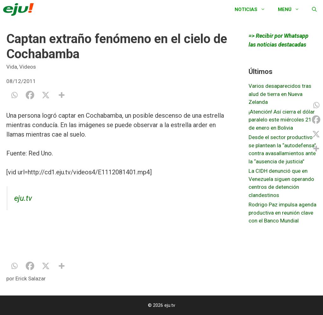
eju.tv (23, 198)
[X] (45, 95)
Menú (292, 9)
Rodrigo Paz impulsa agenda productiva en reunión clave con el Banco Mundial (282, 212)
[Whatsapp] (14, 95)
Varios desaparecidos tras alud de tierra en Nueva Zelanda (280, 94)
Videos (27, 67)
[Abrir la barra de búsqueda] (314, 9)
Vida (11, 67)
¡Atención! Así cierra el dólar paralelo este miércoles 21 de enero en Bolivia (282, 120)
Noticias (253, 9)
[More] (61, 95)
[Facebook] (30, 95)
